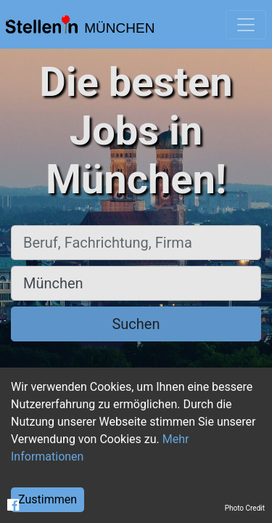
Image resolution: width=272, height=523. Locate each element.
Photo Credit (245, 508)
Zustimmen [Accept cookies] (47, 499)
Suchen (136, 324)
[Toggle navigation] (246, 24)
